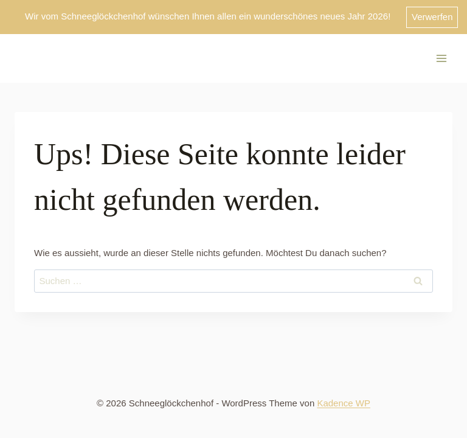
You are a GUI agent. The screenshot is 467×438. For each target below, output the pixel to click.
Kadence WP (343, 403)
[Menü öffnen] (441, 58)
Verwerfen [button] (432, 17)
